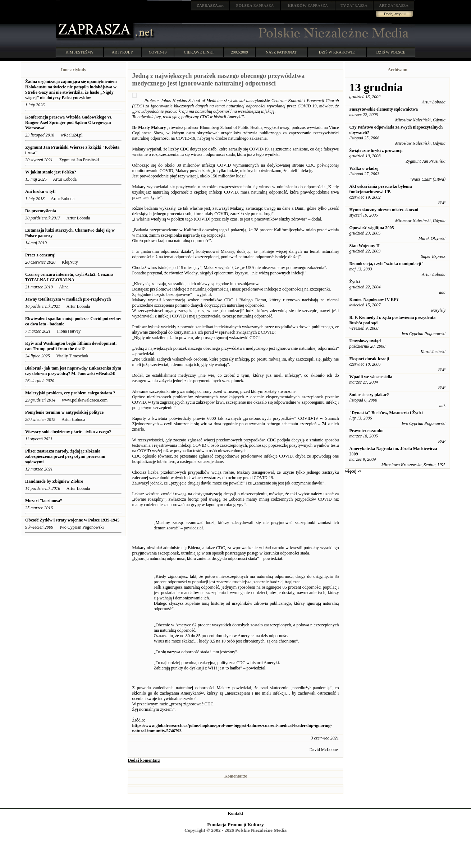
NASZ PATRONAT (281, 52)
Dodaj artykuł (395, 13)
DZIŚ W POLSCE (390, 52)
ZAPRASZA (255, 5)
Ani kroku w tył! (40, 191)
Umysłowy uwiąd (365, 340)
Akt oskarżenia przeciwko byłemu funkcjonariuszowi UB (380, 189)
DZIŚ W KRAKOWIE (337, 52)
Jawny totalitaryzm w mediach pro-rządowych (68, 299)
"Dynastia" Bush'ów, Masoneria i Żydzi (385, 412)
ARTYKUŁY (122, 52)
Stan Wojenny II (364, 245)
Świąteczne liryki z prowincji (375, 150)
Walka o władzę (363, 168)
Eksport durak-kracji (369, 358)
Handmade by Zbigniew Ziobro (54, 481)
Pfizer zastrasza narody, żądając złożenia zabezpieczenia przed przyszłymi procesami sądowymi (65, 456)
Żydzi (354, 281)
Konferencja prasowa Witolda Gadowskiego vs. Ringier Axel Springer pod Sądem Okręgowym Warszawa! (68, 122)
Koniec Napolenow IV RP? (373, 299)
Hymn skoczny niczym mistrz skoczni (383, 209)
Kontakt (235, 813)
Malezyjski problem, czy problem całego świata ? (70, 392)
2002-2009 (239, 52)
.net (210, 5)
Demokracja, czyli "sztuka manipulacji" (386, 263)
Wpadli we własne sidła (370, 376)
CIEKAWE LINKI (199, 52)
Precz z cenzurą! (40, 255)
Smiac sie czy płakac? (369, 394)
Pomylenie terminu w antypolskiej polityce (64, 412)
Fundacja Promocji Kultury (235, 824)
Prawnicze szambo (366, 430)
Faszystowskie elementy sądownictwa (383, 109)
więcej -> (353, 471)
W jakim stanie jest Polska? (50, 172)
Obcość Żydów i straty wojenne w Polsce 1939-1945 (72, 520)
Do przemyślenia (40, 210)
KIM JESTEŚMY (79, 52)
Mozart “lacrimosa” (44, 500)
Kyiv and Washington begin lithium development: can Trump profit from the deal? (71, 346)
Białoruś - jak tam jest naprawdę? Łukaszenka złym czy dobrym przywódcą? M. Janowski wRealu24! (73, 371)
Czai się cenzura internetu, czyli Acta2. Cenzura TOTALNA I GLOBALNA (69, 277)
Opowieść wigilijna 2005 (371, 227)
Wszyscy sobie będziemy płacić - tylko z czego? (68, 431)
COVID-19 (158, 52)
